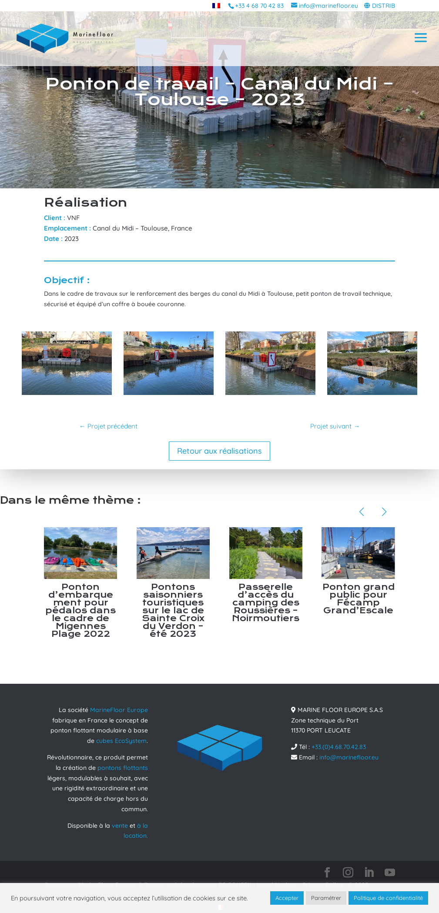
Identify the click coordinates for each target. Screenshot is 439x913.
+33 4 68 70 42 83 (259, 6)
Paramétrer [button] (326, 897)
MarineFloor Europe (119, 710)
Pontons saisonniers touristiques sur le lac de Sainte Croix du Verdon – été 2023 (173, 610)
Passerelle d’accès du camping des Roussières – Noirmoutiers (265, 602)
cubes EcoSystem (121, 741)
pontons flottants (122, 768)
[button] (361, 512)
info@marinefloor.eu (349, 757)
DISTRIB (383, 6)
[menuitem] (216, 5)
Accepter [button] (286, 897)
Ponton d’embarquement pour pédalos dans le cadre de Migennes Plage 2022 (80, 610)
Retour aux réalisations (219, 451)
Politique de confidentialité (388, 897)
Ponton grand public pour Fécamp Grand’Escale (358, 598)
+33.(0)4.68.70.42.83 (339, 747)
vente (120, 825)
